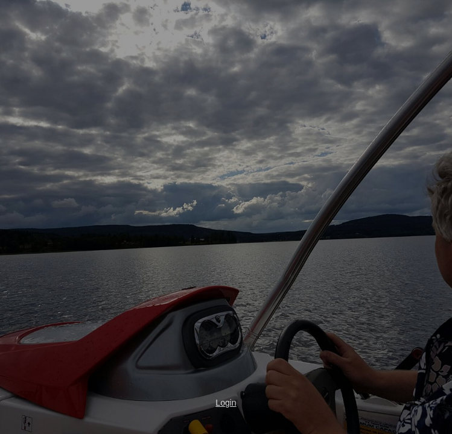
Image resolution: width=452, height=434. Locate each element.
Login (225, 402)
